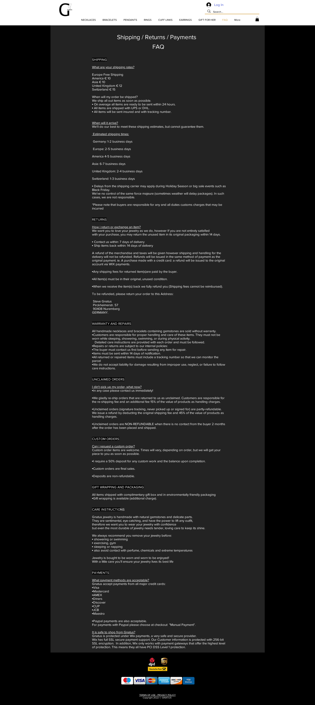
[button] (257, 19)
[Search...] (231, 12)
